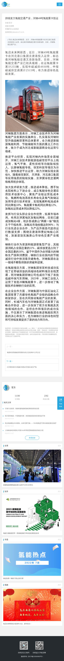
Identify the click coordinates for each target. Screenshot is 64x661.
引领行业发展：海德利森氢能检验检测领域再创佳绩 (22, 408)
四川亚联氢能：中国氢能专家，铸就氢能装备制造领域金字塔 (25, 416)
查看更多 (32, 438)
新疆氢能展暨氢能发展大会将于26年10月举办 (18, 485)
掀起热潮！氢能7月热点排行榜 (13, 578)
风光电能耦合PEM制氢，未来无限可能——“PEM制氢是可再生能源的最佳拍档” (31, 423)
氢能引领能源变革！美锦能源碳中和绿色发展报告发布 (21, 533)
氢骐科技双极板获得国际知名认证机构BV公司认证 (23, 352)
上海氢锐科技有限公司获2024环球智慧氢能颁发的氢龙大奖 (24, 430)
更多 (59, 446)
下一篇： (9, 361)
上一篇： (9, 346)
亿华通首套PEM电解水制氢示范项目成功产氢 (22, 367)
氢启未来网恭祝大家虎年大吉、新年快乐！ (17, 624)
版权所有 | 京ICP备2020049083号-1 (32, 656)
